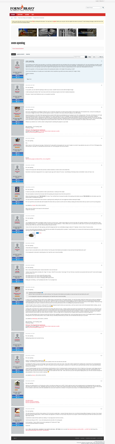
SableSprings (17, 113)
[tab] (13, 54)
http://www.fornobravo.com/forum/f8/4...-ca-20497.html (79, 429)
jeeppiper (17, 222)
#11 (101, 333)
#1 (101, 61)
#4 (101, 138)
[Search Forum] (94, 8)
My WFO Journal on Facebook (32, 401)
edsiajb (17, 271)
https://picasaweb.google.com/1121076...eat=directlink (37, 430)
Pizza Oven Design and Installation (25, 17)
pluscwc (17, 91)
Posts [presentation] (13, 54)
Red (15, 438)
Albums (27, 15)
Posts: (16, 73)
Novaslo (17, 415)
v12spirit (17, 193)
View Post (42, 292)
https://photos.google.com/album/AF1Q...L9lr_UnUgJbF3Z (38, 159)
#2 (101, 85)
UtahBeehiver (17, 144)
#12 (101, 355)
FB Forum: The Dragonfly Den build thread (35, 130)
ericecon (17, 67)
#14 (101, 408)
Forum (15, 17)
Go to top (99, 438)
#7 (101, 215)
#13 (101, 381)
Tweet (17, 77)
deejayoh (17, 387)
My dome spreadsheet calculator (32, 402)
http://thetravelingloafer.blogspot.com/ (36, 132)
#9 (101, 265)
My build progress (29, 400)
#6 (101, 187)
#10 (101, 287)
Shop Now (20, 15)
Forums (13, 15)
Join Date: (15, 72)
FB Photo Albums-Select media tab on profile (49, 131)
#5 (101, 165)
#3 (101, 107)
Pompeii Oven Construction (38, 17)
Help (33, 15)
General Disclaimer (91, 438)
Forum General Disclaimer (18, 48)
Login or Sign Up (100, 1)
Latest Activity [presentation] (20, 54)
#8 (101, 243)
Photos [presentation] (28, 54)
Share (18, 75)
